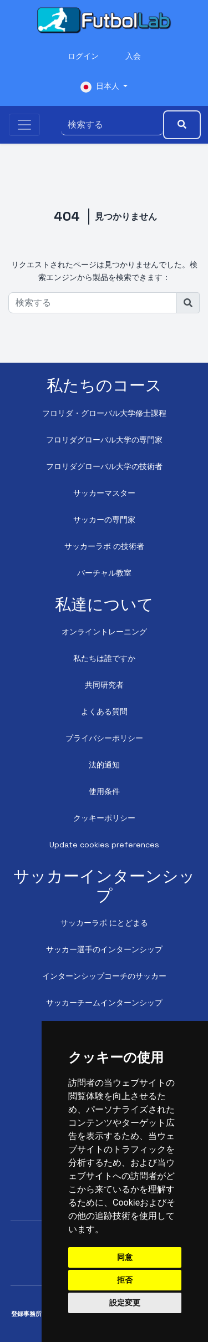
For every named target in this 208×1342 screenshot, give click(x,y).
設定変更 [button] (124, 1302)
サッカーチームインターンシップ (104, 1003)
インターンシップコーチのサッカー (104, 976)
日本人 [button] (100, 87)
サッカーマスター (104, 493)
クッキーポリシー (104, 818)
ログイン (83, 56)
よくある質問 (104, 711)
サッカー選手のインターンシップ (104, 949)
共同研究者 (104, 685)
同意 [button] (125, 1257)
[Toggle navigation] (24, 125)
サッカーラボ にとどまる (104, 923)
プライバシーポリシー (104, 738)
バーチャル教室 (104, 573)
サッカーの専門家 (104, 520)
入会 (133, 56)
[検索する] (112, 124)
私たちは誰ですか (104, 658)
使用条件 (104, 791)
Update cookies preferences (104, 845)
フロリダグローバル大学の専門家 (104, 440)
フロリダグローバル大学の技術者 (104, 466)
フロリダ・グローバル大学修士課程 (104, 413)
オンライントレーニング (104, 632)
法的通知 (104, 765)
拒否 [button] (125, 1279)
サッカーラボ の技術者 (104, 546)
